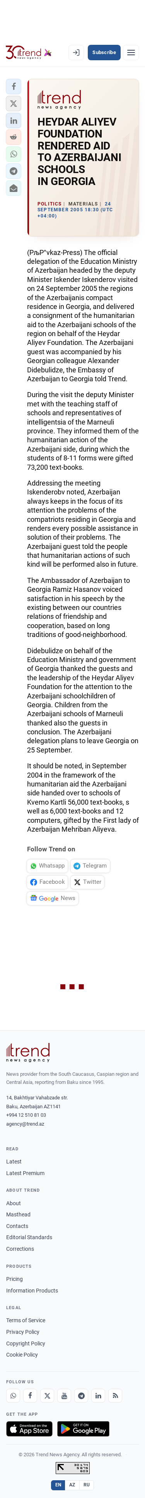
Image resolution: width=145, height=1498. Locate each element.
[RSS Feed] (115, 1396)
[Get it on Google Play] (83, 1429)
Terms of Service (25, 1320)
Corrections (20, 1249)
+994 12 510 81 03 (26, 1115)
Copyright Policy (25, 1343)
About (13, 1203)
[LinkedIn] (98, 1396)
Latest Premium (25, 1173)
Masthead (18, 1214)
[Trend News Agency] (27, 1052)
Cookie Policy (22, 1355)
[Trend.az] (29, 52)
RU (87, 1485)
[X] (47, 1396)
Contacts (17, 1226)
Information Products (32, 1290)
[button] (13, 86)
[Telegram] (81, 1396)
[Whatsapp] (13, 1396)
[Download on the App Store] (29, 1429)
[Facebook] (30, 1396)
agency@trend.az (25, 1124)
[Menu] (131, 52)
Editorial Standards (29, 1237)
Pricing (14, 1279)
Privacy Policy (22, 1332)
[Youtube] (64, 1396)
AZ (72, 1485)
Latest (14, 1161)
